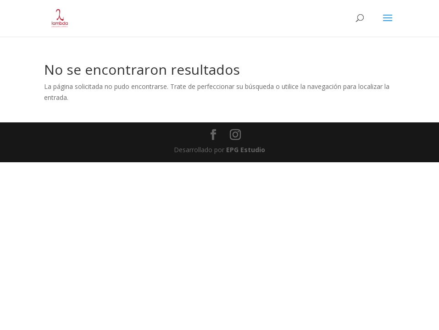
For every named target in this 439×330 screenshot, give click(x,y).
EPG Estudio (245, 149)
